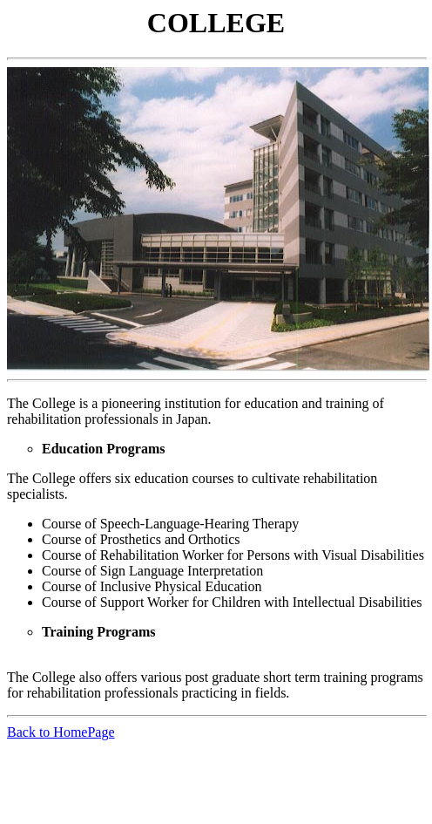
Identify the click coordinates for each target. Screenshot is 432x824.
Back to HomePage (61, 732)
